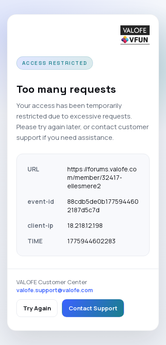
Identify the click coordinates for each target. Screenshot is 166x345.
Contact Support (93, 308)
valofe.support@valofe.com (54, 290)
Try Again (37, 308)
